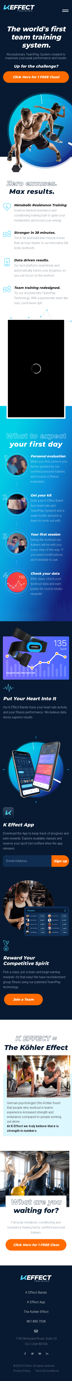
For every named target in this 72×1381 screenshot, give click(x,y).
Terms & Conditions (47, 1370)
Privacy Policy (21, 1370)
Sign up (60, 861)
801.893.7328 (36, 1321)
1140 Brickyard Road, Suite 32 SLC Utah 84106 (36, 1341)
